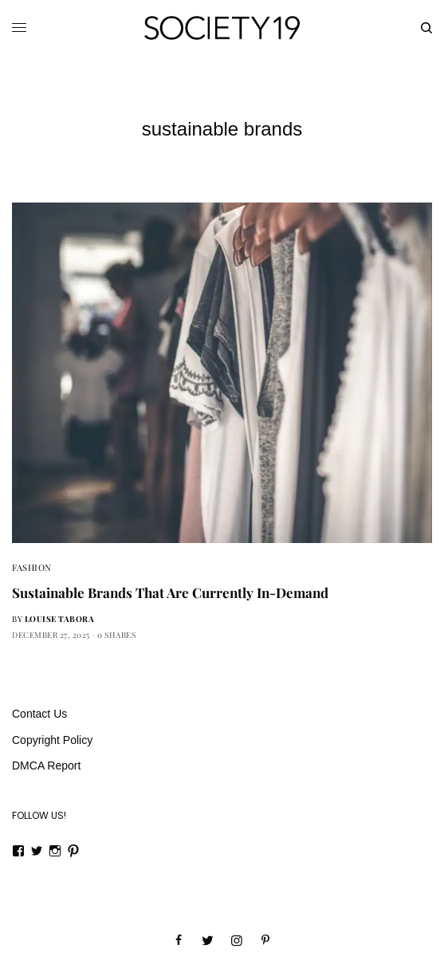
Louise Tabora (60, 618)
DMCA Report (46, 765)
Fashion (32, 567)
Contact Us (39, 713)
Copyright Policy (52, 740)
